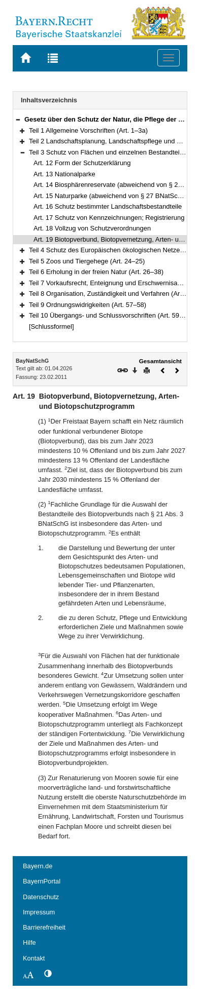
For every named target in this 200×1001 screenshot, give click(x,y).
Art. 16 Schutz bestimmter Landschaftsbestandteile (108, 206)
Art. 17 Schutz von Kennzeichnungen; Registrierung (109, 217)
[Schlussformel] (51, 326)
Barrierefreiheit (44, 927)
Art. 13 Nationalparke (64, 174)
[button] (17, 119)
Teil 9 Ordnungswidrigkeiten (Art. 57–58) (87, 305)
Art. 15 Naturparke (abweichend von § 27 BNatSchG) (111, 196)
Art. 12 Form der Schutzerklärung (82, 163)
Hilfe (29, 942)
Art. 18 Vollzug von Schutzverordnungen (92, 228)
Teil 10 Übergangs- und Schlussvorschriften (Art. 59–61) (110, 315)
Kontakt (34, 958)
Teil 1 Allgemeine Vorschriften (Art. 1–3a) (88, 130)
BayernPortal (41, 881)
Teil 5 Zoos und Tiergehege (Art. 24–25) (87, 261)
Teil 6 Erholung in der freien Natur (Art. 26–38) (96, 272)
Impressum (39, 912)
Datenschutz (41, 897)
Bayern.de (37, 866)
